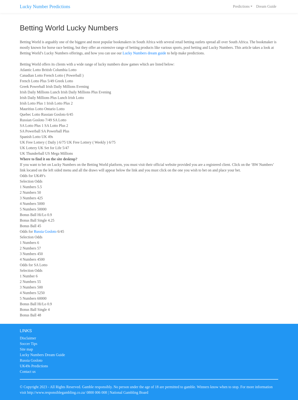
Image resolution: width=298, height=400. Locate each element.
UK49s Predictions (34, 366)
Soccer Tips (28, 344)
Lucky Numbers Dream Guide (42, 355)
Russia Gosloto (45, 231)
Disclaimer (28, 338)
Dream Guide (266, 6)
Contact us (28, 372)
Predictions (241, 6)
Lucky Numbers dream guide (144, 53)
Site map (26, 349)
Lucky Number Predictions (45, 6)
